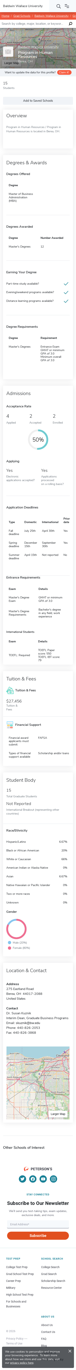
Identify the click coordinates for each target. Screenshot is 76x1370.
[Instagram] (53, 1179)
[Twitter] (22, 1179)
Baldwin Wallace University (51, 16)
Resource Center (51, 1287)
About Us (47, 1325)
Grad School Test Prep (20, 1274)
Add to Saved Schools (38, 101)
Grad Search (49, 1274)
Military (10, 1287)
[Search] (59, 6)
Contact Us (48, 1332)
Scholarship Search (53, 1280)
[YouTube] (43, 1179)
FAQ (43, 1338)
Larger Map (58, 1114)
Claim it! (64, 72)
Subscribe (38, 1235)
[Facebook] (32, 1179)
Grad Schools (21, 16)
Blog (44, 1345)
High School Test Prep (19, 1294)
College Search (50, 1267)
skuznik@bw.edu (28, 1023)
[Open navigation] (67, 6)
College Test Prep (17, 1267)
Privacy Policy (15, 1338)
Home (5, 16)
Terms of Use (14, 1343)
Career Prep (13, 1280)
